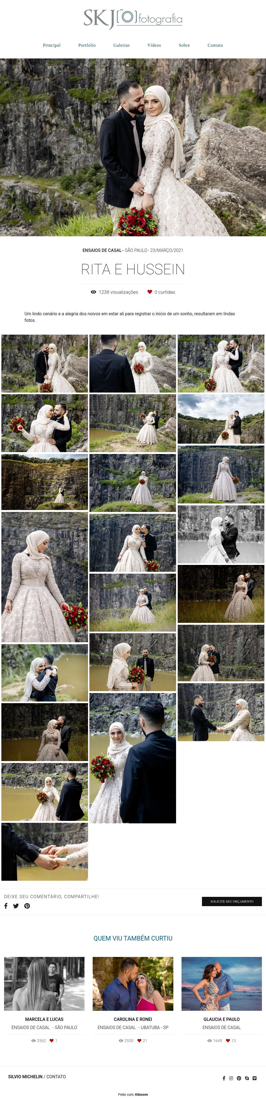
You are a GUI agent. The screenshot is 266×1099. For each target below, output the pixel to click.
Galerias (121, 45)
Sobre (184, 45)
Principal (52, 45)
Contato (215, 45)
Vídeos (154, 45)
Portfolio (87, 45)
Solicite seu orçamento (231, 901)
